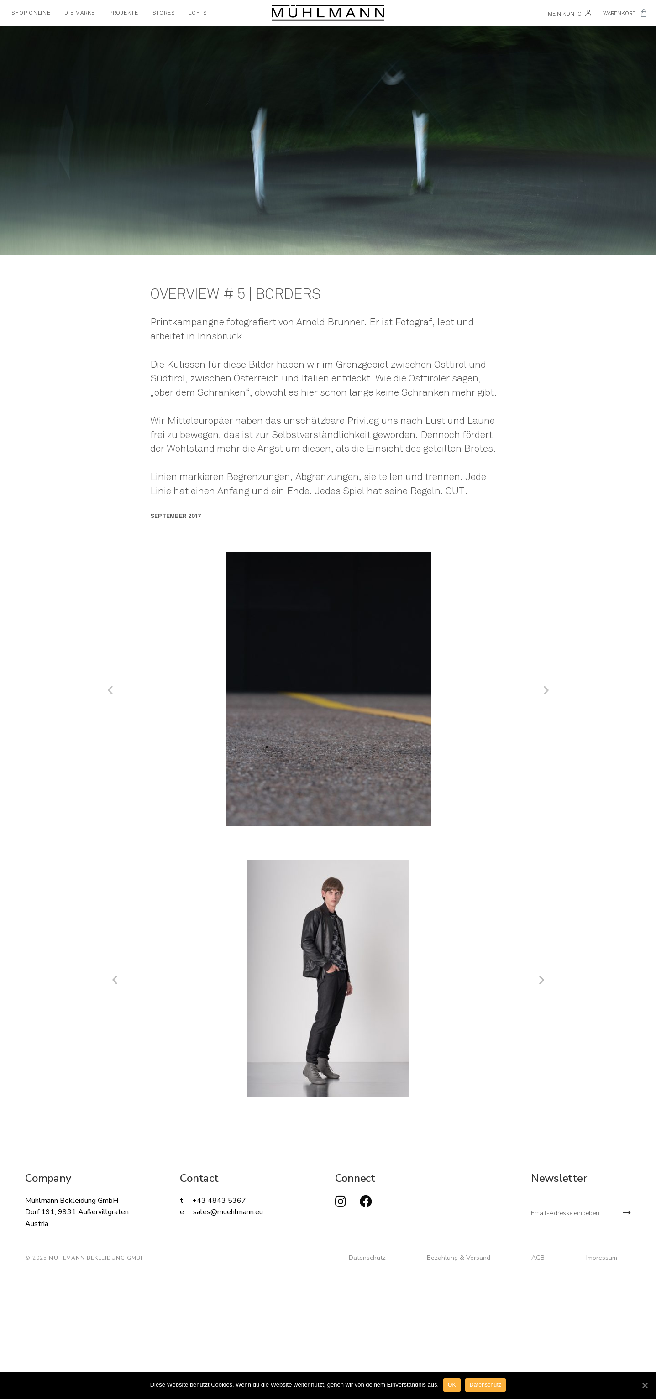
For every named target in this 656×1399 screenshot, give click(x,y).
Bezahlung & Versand (458, 1257)
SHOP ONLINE (30, 13)
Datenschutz (367, 1257)
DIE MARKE (79, 13)
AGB (538, 1257)
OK (452, 1385)
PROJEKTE (123, 13)
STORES (163, 13)
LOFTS (198, 13)
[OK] (644, 1385)
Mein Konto (569, 13)
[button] (110, 690)
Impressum (601, 1257)
